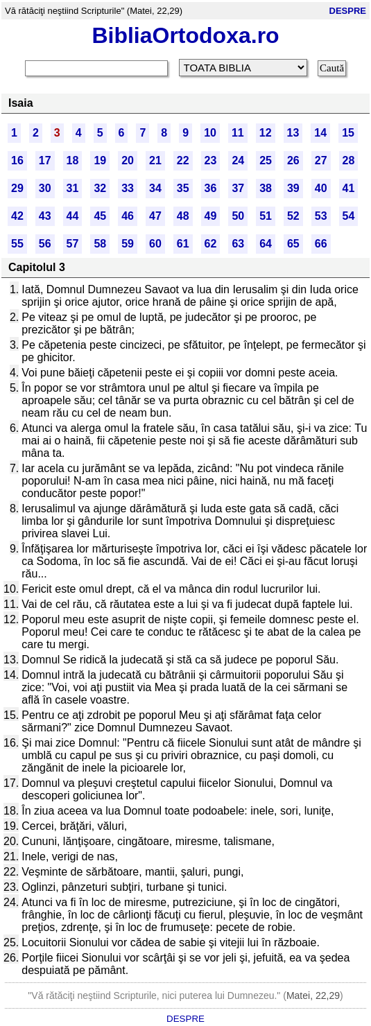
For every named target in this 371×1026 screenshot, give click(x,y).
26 (293, 160)
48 (183, 216)
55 (17, 244)
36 (211, 188)
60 (155, 244)
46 (127, 216)
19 (100, 160)
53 (321, 216)
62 (211, 244)
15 (348, 133)
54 (349, 216)
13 (293, 133)
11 (238, 133)
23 (211, 160)
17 (45, 160)
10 (210, 133)
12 (265, 133)
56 (45, 244)
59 (127, 244)
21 (155, 160)
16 (17, 160)
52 (293, 216)
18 (73, 160)
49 (211, 216)
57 (73, 244)
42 (17, 216)
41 (349, 188)
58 (100, 244)
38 (265, 188)
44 (73, 216)
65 (293, 244)
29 (17, 188)
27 (321, 160)
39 (293, 188)
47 (155, 216)
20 (127, 160)
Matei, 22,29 (313, 995)
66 (321, 244)
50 (238, 216)
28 (349, 160)
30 (45, 188)
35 (183, 188)
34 (155, 188)
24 (238, 160)
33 (127, 188)
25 (265, 160)
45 (100, 216)
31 (73, 188)
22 (183, 160)
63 (238, 244)
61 (183, 244)
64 (265, 244)
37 (238, 188)
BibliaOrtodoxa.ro (185, 35)
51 (265, 216)
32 (100, 188)
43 (45, 216)
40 (321, 188)
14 (320, 133)
